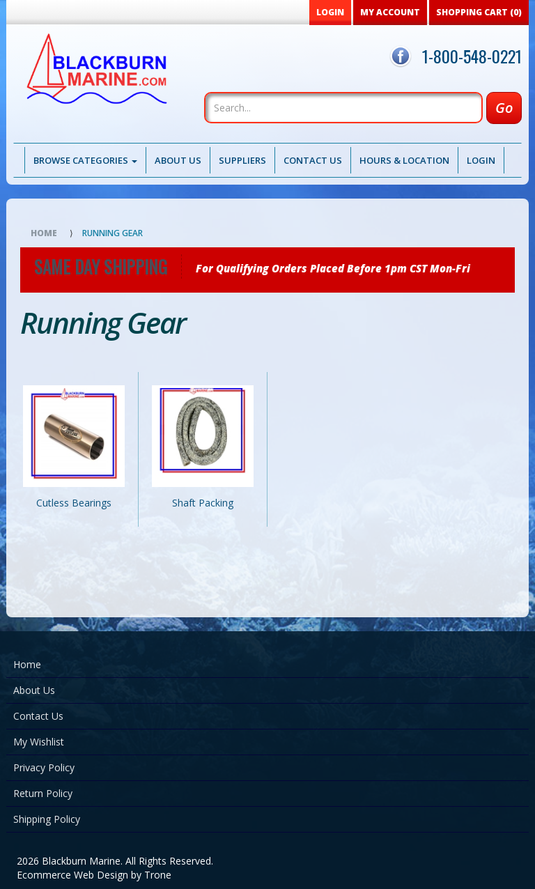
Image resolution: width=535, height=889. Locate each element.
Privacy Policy (44, 767)
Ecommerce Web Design (72, 874)
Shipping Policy (46, 819)
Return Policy (42, 793)
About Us (178, 160)
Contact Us (313, 160)
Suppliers (242, 160)
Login (481, 160)
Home (44, 233)
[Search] (343, 107)
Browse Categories (85, 160)
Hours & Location (404, 160)
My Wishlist (38, 741)
